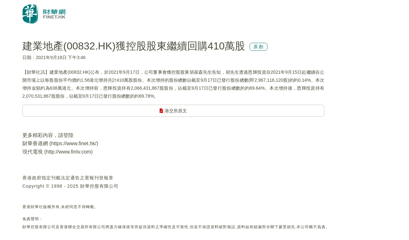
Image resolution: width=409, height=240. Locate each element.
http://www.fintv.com (68, 151)
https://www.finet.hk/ (73, 143)
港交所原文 (173, 110)
